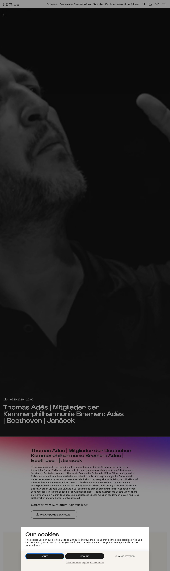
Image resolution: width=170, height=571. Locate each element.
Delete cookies (73, 563)
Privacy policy (97, 563)
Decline (85, 556)
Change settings (125, 556)
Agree (44, 556)
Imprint (85, 563)
